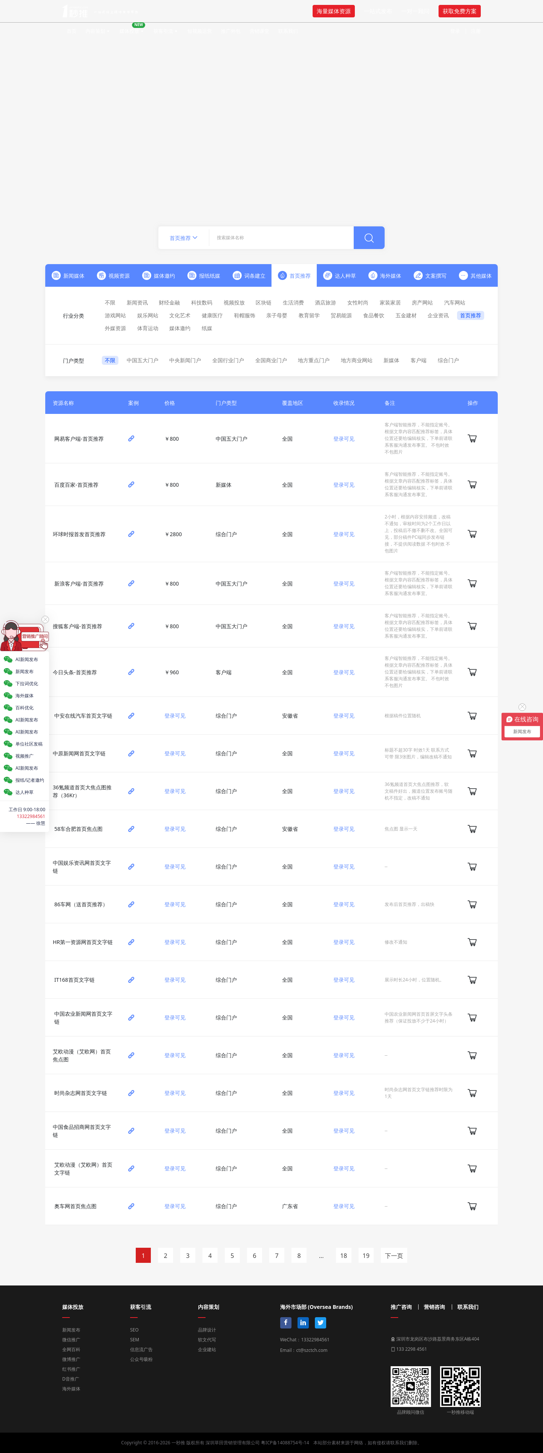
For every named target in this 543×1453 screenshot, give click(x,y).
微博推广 (71, 1359)
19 (366, 1256)
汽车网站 (454, 302)
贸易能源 (341, 315)
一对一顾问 (415, 11)
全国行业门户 (228, 360)
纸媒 (207, 328)
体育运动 (147, 328)
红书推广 (71, 1369)
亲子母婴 (276, 315)
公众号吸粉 (141, 1359)
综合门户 (448, 360)
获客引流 (163, 31)
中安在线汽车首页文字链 (83, 715)
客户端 (418, 360)
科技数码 (201, 302)
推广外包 (231, 31)
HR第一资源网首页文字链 (83, 942)
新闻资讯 (137, 302)
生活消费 (293, 302)
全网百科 (71, 1349)
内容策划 (95, 31)
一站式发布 (378, 11)
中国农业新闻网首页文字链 (83, 1017)
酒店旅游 (325, 302)
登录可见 (343, 438)
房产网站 (422, 302)
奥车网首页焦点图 (75, 1206)
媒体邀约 (179, 328)
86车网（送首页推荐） (81, 904)
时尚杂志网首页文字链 (80, 1092)
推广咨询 (401, 1307)
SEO (134, 1330)
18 (343, 1256)
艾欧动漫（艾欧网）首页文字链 (83, 1168)
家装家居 (390, 302)
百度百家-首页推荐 (76, 484)
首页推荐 (470, 315)
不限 (110, 302)
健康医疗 (212, 315)
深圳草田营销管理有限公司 (233, 1442)
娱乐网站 (147, 315)
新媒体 (391, 360)
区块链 (264, 302)
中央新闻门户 (185, 360)
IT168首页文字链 (74, 979)
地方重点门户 (314, 360)
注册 (476, 31)
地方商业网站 (357, 360)
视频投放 (234, 302)
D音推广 (70, 1379)
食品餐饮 (373, 315)
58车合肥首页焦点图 (78, 828)
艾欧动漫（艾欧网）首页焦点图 (82, 1055)
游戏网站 (115, 315)
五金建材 (406, 315)
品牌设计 (207, 1330)
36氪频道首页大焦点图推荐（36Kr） (82, 791)
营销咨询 (434, 1307)
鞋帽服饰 (244, 315)
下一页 (394, 1256)
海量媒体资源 (334, 11)
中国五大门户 (142, 360)
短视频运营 (199, 31)
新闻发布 (71, 1330)
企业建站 (207, 1349)
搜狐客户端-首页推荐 (77, 626)
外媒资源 (115, 328)
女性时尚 (357, 302)
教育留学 (309, 315)
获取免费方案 (460, 11)
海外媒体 (71, 1388)
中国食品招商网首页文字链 (82, 1130)
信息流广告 (141, 1349)
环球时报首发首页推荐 (79, 534)
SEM (134, 1339)
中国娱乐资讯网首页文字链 (82, 866)
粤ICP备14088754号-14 (285, 1442)
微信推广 (71, 1339)
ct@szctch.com (311, 1350)
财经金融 (169, 302)
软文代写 (207, 1339)
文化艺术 (179, 315)
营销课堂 (259, 31)
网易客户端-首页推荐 (79, 438)
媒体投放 (132, 28)
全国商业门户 (271, 360)
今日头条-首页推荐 (75, 672)
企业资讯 (438, 315)
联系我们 (288, 31)
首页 (72, 31)
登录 (455, 31)
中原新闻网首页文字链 (79, 753)
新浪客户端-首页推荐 (79, 583)
